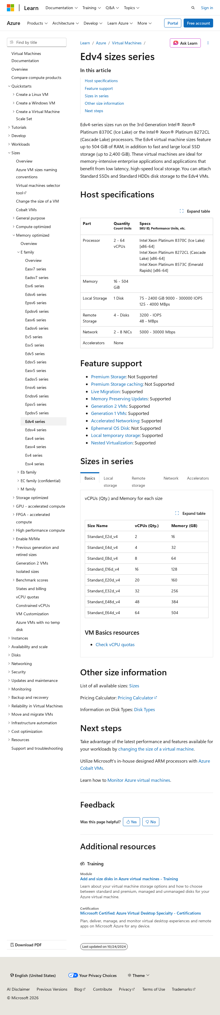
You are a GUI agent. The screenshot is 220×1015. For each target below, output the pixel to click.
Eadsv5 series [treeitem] (36, 379)
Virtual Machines (127, 42)
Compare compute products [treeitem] (36, 77)
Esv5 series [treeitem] (34, 345)
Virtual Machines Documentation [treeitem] (26, 57)
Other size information (104, 103)
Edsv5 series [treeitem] (35, 362)
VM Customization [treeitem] (32, 613)
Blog (78, 989)
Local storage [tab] (110, 481)
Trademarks (182, 989)
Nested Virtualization (112, 443)
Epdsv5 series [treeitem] (37, 413)
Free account (198, 23)
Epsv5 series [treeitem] (35, 404)
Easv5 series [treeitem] (35, 370)
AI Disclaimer (18, 989)
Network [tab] (171, 478)
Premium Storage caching (117, 384)
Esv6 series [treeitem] (34, 285)
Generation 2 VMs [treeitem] (32, 563)
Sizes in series (97, 95)
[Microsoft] (10, 7)
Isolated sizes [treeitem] (27, 571)
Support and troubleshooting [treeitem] (37, 748)
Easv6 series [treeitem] (35, 319)
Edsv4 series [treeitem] (35, 429)
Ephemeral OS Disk (110, 428)
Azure (101, 42)
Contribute (102, 989)
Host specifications (101, 80)
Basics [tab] (90, 478)
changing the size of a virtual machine (156, 749)
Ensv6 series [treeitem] (35, 387)
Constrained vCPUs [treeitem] (33, 605)
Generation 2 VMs (109, 406)
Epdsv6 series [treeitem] (37, 311)
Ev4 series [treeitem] (33, 455)
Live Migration (105, 391)
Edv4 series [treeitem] (35, 421)
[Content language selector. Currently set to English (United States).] (33, 975)
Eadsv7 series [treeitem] (36, 277)
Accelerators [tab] (198, 478)
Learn (85, 42)
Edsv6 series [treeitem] (35, 294)
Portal (173, 23)
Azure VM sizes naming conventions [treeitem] (36, 173)
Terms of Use (153, 989)
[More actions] (208, 43)
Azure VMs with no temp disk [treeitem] (38, 626)
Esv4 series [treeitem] (34, 463)
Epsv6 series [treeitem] (35, 302)
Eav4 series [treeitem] (34, 438)
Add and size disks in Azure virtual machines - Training (129, 878)
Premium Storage (108, 376)
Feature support (99, 88)
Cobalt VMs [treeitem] (26, 209)
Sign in (207, 7)
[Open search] (193, 8)
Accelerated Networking (115, 421)
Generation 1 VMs (108, 413)
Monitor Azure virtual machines (138, 780)
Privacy (125, 989)
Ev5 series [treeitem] (33, 336)
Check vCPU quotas (115, 644)
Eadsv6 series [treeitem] (36, 328)
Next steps (94, 110)
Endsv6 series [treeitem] (37, 396)
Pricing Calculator (135, 698)
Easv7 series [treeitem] (35, 269)
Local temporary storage (115, 435)
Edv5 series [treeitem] (35, 353)
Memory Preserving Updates (119, 398)
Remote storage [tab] (138, 481)
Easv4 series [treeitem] (35, 446)
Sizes (134, 685)
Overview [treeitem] (19, 69)
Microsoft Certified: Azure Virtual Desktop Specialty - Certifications (140, 913)
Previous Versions (52, 989)
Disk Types (144, 709)
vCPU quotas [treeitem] (27, 596)
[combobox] (36, 42)
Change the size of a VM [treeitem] (37, 201)
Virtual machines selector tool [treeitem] (38, 189)
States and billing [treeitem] (31, 588)
